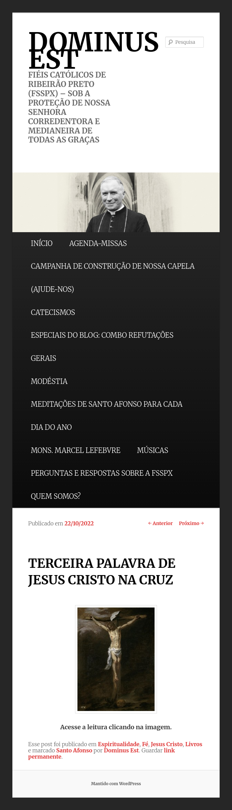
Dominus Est (121, 750)
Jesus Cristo (166, 744)
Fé (145, 744)
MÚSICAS (152, 450)
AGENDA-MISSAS (98, 243)
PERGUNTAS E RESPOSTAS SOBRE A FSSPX (102, 473)
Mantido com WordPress (116, 783)
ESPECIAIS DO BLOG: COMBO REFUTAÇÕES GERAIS (102, 347)
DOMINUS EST (93, 51)
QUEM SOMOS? (56, 496)
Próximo (191, 523)
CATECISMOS (53, 312)
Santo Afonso (74, 750)
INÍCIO (42, 243)
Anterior (160, 523)
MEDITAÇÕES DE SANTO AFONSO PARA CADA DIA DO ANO (106, 416)
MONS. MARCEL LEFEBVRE (75, 450)
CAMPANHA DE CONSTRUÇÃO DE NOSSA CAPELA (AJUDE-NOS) (113, 278)
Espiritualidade (118, 744)
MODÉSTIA (49, 381)
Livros (193, 744)
